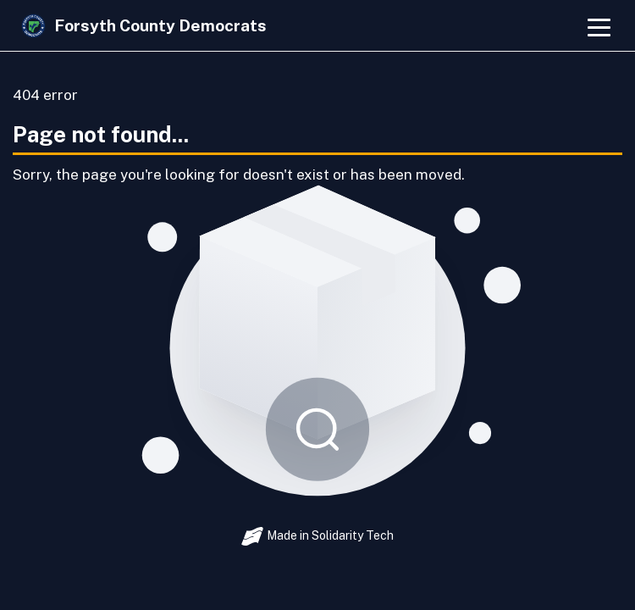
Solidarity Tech (353, 535)
